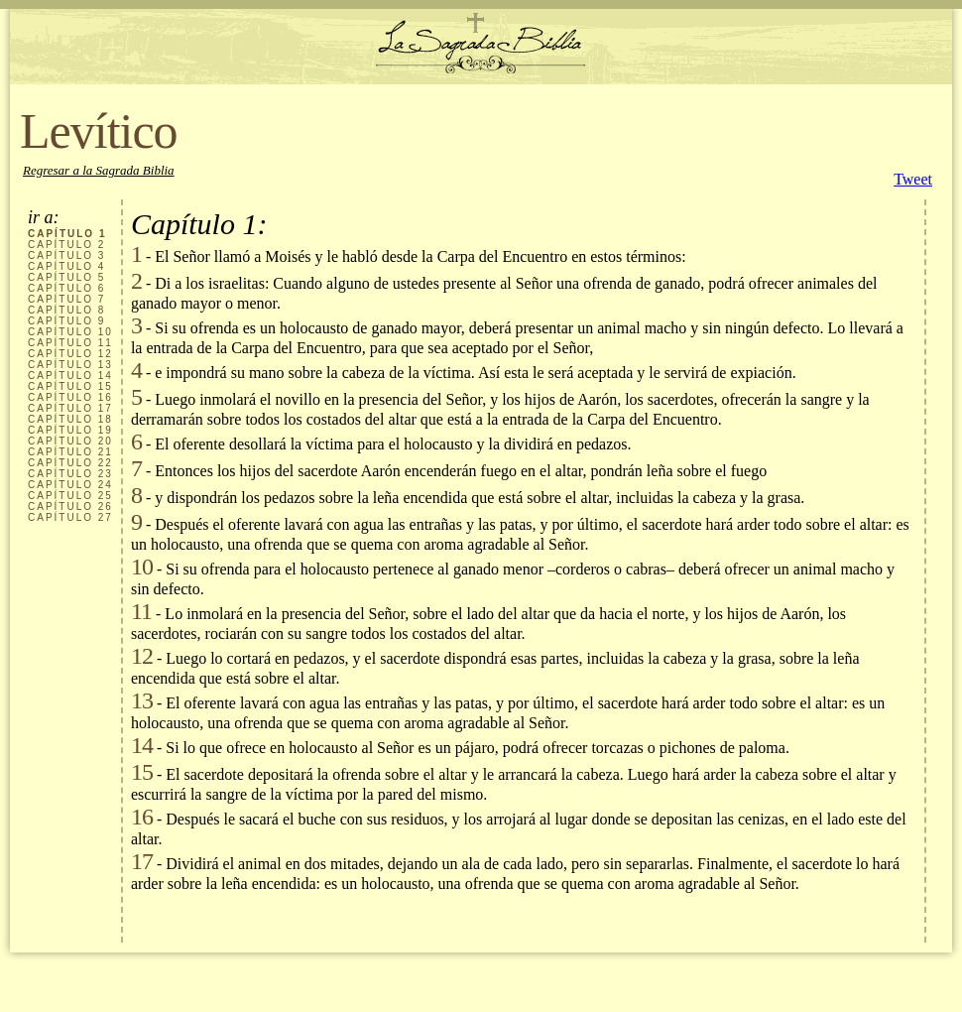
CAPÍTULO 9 (66, 321)
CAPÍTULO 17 (70, 408)
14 (142, 745)
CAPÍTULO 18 (70, 419)
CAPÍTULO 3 (66, 255)
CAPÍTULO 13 (70, 364)
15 (142, 772)
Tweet (913, 179)
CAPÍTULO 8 (66, 310)
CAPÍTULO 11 (70, 342)
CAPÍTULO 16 (70, 397)
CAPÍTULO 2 (66, 244)
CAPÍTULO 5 (66, 277)
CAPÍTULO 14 (70, 375)
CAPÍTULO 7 (66, 299)
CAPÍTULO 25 (70, 495)
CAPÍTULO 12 (70, 353)
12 (142, 656)
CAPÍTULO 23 (70, 473)
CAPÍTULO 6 (66, 288)
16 (142, 816)
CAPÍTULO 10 (70, 331)
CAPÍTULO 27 (70, 517)
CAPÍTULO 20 (70, 441)
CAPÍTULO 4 (66, 266)
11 (141, 611)
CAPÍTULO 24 (70, 484)
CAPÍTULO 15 (70, 386)
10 (142, 566)
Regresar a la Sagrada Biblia (99, 170)
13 (142, 700)
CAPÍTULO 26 (70, 506)
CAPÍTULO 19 (70, 430)
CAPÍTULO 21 (70, 451)
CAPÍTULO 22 (70, 462)
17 (142, 861)
